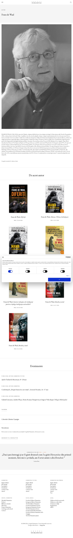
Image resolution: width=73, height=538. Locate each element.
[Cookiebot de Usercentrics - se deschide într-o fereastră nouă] (64, 257)
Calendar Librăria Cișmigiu (10, 419)
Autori (3, 491)
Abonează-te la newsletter (10, 438)
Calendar (4, 409)
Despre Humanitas (6, 507)
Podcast (3, 502)
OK (59, 279)
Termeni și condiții (54, 504)
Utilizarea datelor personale (57, 500)
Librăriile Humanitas (7, 500)
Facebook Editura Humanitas (33, 500)
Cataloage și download (7, 509)
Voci (51, 493)
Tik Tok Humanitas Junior (32, 515)
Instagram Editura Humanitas (33, 502)
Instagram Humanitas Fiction (33, 507)
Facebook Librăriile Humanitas (33, 510)
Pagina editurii (5, 483)
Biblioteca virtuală (6, 504)
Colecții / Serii (5, 489)
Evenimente (4, 488)
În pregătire (4, 486)
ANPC (52, 507)
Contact (4, 510)
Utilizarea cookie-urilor (56, 502)
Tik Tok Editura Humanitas (33, 504)
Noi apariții (4, 484)
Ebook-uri (4, 505)
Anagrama (42, 525)
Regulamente (53, 505)
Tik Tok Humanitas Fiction (32, 509)
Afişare (67, 275)
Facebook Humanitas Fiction (33, 505)
